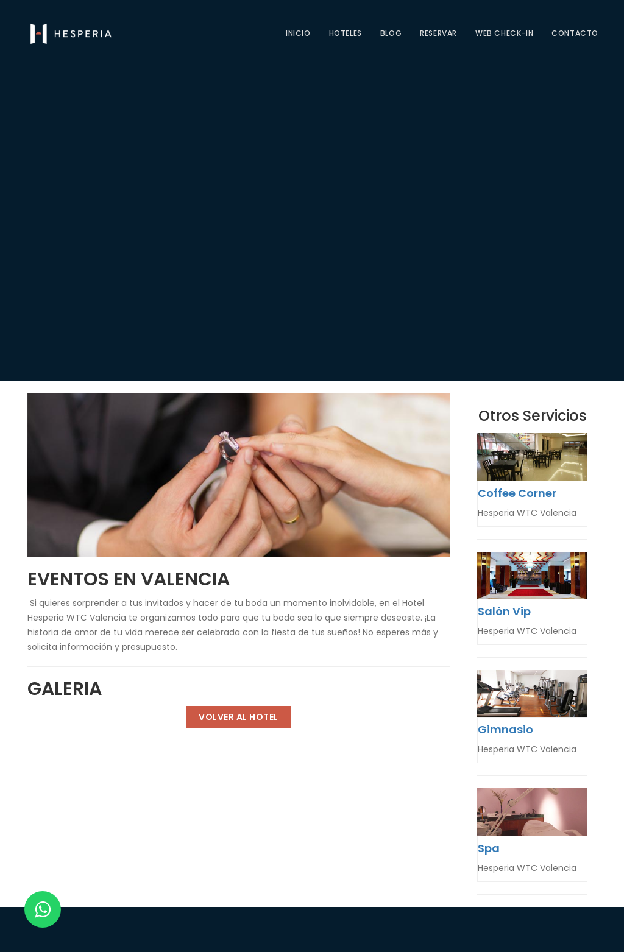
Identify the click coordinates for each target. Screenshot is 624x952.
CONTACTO (574, 33)
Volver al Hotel (238, 717)
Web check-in (504, 33)
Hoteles (345, 33)
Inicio (298, 33)
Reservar (438, 33)
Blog (391, 33)
